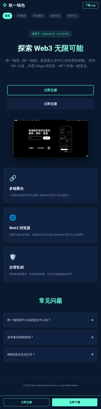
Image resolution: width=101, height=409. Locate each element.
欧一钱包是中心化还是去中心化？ (29, 320)
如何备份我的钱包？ (20, 337)
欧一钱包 (14, 5)
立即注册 (50, 90)
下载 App (90, 5)
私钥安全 (55, 15)
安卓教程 (38, 15)
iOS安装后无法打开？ (21, 354)
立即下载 (74, 402)
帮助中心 (73, 15)
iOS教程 (21, 15)
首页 (7, 15)
